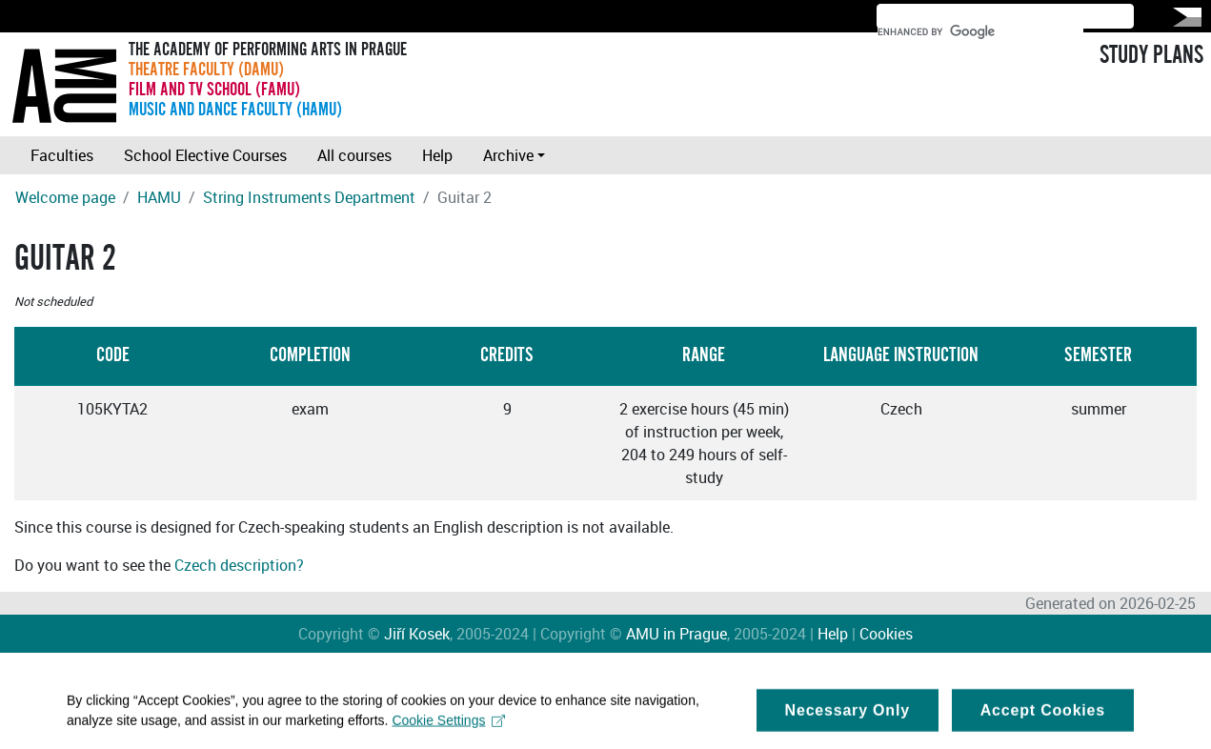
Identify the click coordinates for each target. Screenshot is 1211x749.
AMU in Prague (676, 633)
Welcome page (65, 197)
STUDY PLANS (1151, 55)
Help (437, 155)
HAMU (159, 197)
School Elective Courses (205, 155)
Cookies (886, 633)
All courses (354, 155)
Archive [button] (508, 155)
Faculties (61, 155)
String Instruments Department (309, 197)
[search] (980, 31)
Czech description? (239, 565)
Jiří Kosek (417, 633)
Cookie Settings (448, 727)
